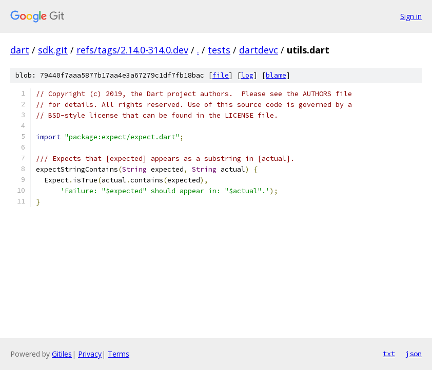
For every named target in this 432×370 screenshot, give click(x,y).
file (220, 75)
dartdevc (258, 50)
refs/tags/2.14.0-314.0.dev (132, 50)
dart (19, 50)
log (247, 75)
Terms (118, 354)
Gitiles (62, 354)
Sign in (411, 16)
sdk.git (53, 50)
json (413, 353)
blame (276, 75)
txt (389, 353)
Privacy (90, 354)
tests (219, 50)
